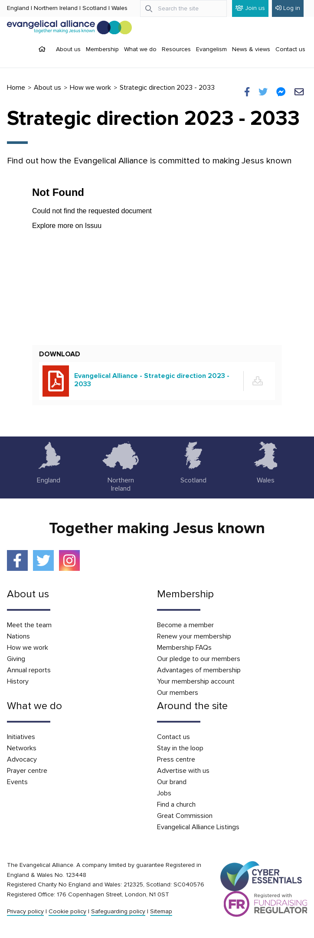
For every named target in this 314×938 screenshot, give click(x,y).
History (18, 681)
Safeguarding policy (118, 911)
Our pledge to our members (198, 659)
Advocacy (22, 759)
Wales (119, 8)
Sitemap (161, 911)
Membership (102, 49)
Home (16, 87)
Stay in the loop (180, 748)
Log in (287, 8)
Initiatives (21, 737)
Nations (18, 636)
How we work (90, 87)
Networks (21, 748)
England (18, 8)
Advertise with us (183, 770)
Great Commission (185, 815)
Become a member (185, 625)
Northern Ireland (56, 8)
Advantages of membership (199, 670)
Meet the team (29, 625)
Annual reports (29, 670)
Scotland (94, 8)
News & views (251, 49)
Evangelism (211, 49)
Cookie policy (67, 911)
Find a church (176, 804)
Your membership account (196, 681)
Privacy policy (25, 911)
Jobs (164, 793)
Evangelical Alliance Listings (198, 827)
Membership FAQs (184, 647)
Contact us (290, 49)
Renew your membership (194, 636)
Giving (16, 659)
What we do (140, 49)
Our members (177, 692)
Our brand (171, 782)
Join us (250, 8)
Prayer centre (27, 770)
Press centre (176, 759)
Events (17, 782)
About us (68, 49)
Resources (176, 49)
